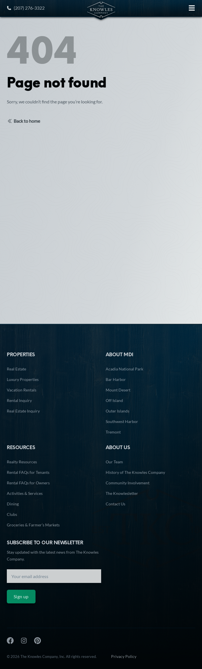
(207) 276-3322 (26, 8)
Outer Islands (117, 411)
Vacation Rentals (21, 389)
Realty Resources (22, 461)
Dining (13, 503)
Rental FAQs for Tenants (28, 472)
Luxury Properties (23, 379)
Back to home (23, 121)
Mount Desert (118, 389)
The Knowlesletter (122, 493)
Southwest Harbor (122, 421)
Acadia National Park (124, 368)
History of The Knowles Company (135, 472)
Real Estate (16, 368)
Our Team (114, 461)
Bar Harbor (116, 379)
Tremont (113, 432)
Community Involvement (127, 482)
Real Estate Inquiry (23, 411)
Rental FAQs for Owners (28, 482)
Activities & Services (25, 493)
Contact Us (115, 503)
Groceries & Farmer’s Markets (33, 524)
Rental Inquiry (19, 400)
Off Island (114, 400)
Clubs (12, 514)
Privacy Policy (123, 656)
